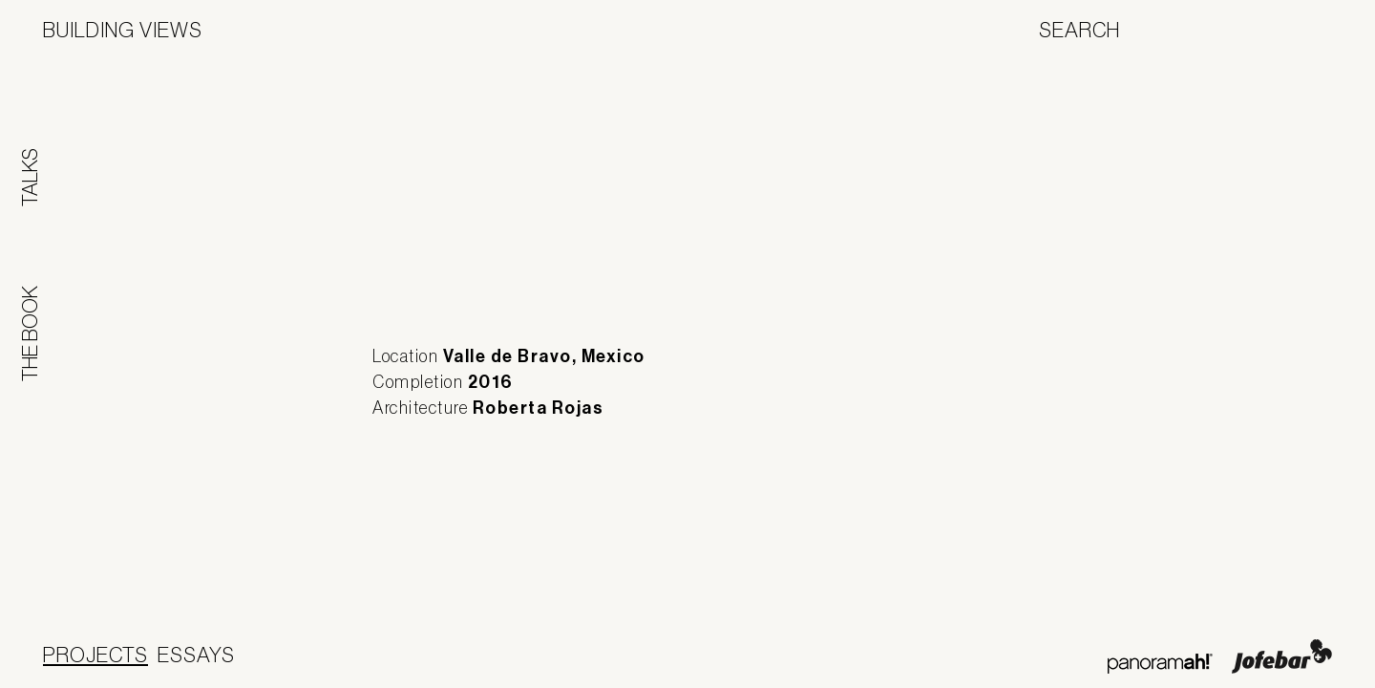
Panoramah (1160, 664)
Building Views (122, 29)
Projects (95, 654)
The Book (29, 333)
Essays (196, 654)
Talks (29, 177)
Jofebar (1282, 656)
